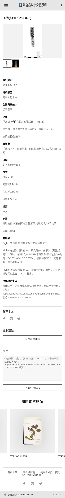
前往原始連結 (32, 338)
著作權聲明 (29, 472)
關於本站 (12, 472)
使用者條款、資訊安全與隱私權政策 (41, 473)
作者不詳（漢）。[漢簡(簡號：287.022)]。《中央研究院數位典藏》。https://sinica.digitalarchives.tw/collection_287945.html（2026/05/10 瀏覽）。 (32, 368)
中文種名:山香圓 (18, 456)
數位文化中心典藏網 (32, 5)
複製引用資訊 (32, 387)
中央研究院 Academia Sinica (18, 494)
